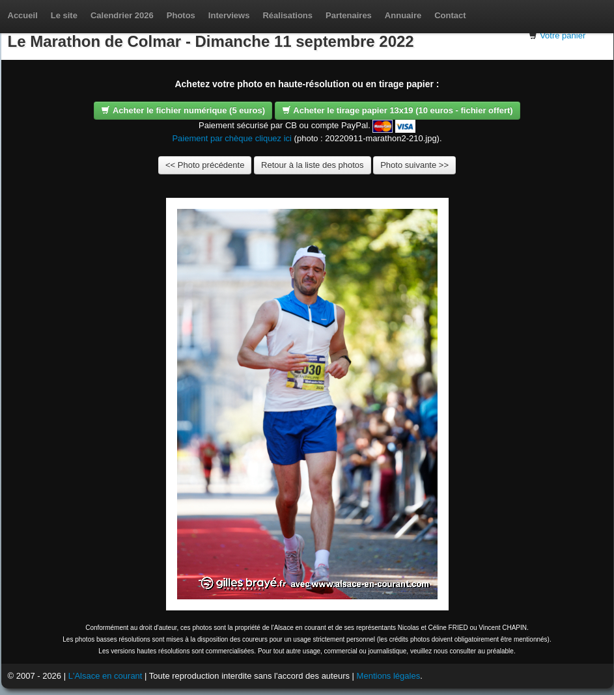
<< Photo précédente (204, 165)
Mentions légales (389, 676)
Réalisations (287, 15)
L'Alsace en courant (105, 676)
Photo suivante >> (414, 165)
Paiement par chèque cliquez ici (232, 138)
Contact (450, 15)
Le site (64, 15)
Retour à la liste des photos (312, 165)
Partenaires (349, 15)
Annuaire (403, 15)
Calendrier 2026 (122, 15)
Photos (181, 15)
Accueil (23, 15)
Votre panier (562, 35)
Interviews (229, 15)
